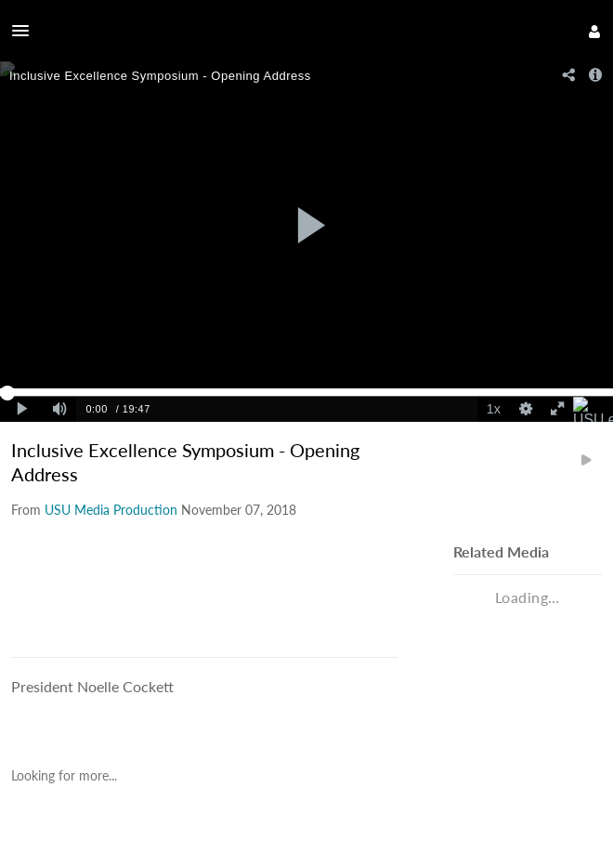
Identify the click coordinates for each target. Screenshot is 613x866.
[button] (26, 31)
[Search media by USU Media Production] (111, 510)
